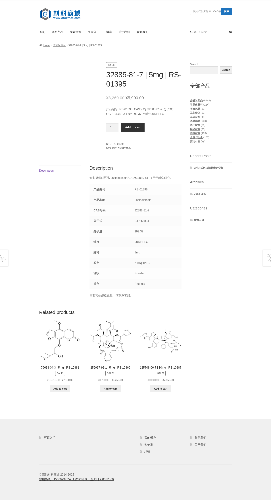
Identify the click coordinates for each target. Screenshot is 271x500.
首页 (42, 31)
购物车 (148, 444)
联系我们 (142, 31)
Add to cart (132, 127)
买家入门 (93, 31)
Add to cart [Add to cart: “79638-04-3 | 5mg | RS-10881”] (60, 388)
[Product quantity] (112, 127)
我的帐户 (150, 437)
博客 (109, 31)
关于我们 (124, 31)
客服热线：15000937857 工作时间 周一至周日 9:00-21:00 (76, 479)
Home (46, 45)
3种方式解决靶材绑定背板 (208, 167)
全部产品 (57, 31)
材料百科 (199, 220)
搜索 (226, 11)
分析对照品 (59, 45)
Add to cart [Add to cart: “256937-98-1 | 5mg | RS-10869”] (110, 388)
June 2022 (200, 193)
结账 (147, 451)
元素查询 (75, 31)
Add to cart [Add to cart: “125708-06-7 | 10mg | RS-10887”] (160, 388)
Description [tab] (46, 170)
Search (194, 64)
